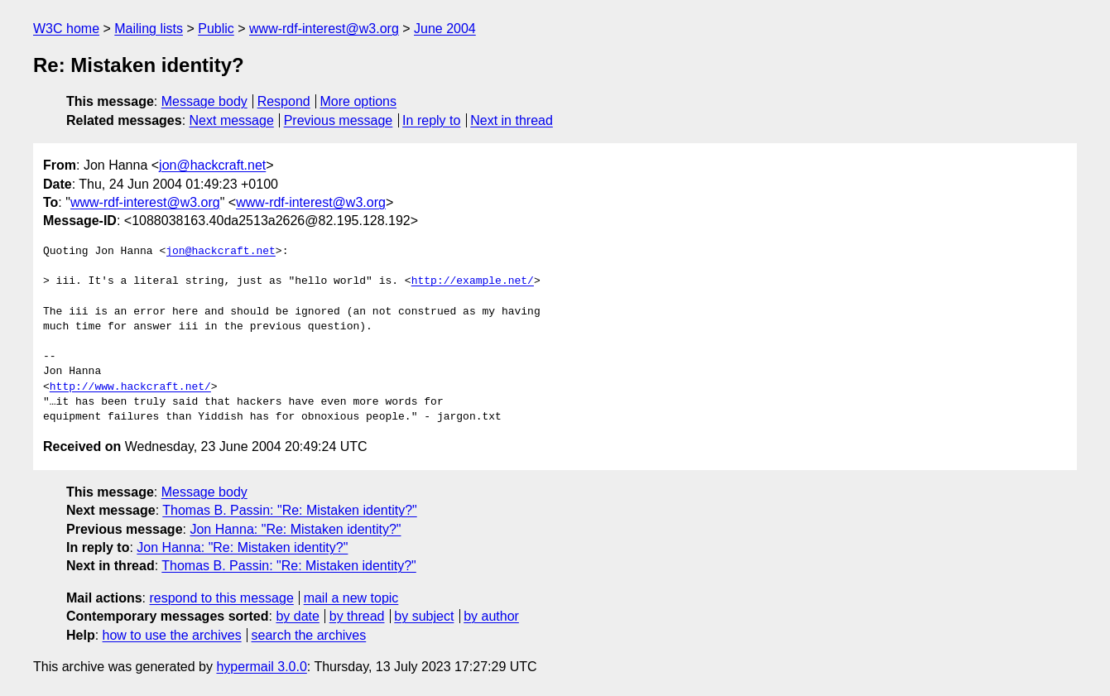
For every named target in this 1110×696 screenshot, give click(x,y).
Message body (204, 101)
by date (297, 616)
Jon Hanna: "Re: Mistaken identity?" (295, 529)
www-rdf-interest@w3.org (324, 29)
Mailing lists (148, 29)
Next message (232, 120)
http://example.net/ (472, 281)
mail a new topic (351, 598)
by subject (424, 616)
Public (216, 29)
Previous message (338, 120)
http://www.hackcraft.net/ (130, 387)
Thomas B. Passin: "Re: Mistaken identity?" (289, 510)
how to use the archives (172, 635)
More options (358, 101)
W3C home (66, 29)
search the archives (309, 635)
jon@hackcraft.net (212, 165)
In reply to (431, 120)
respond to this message (221, 598)
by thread (357, 616)
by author (491, 616)
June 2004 (445, 29)
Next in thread (511, 120)
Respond (283, 101)
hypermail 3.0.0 (261, 667)
